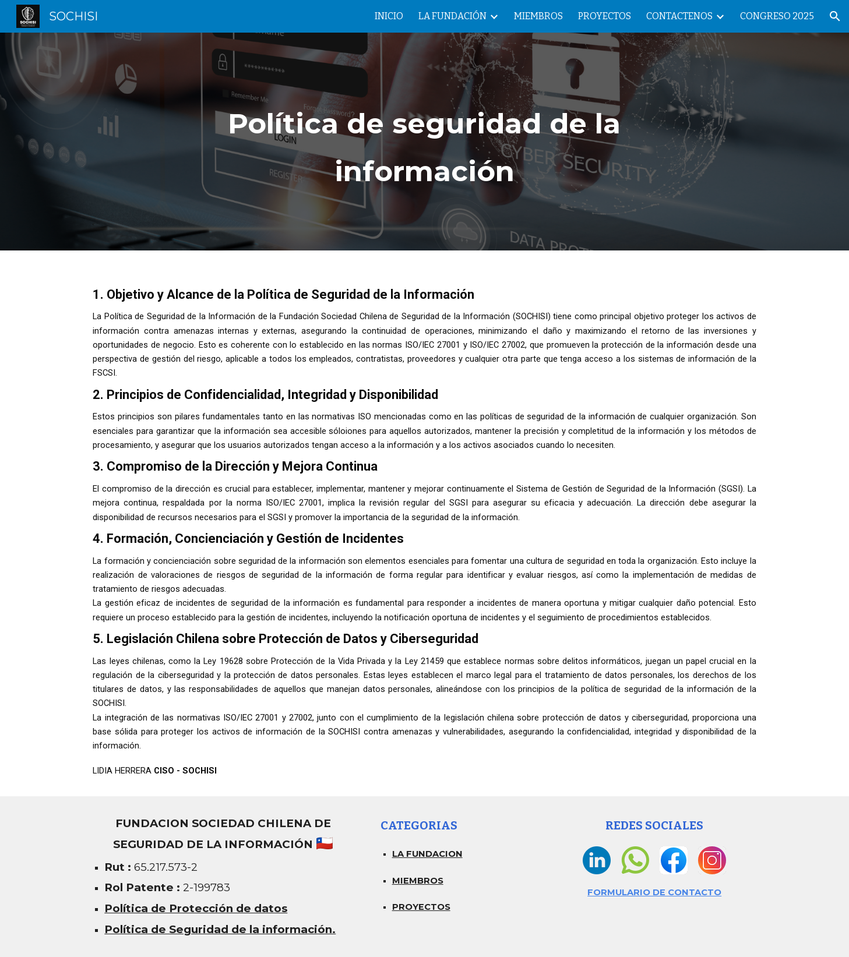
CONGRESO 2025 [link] (777, 16)
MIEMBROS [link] (538, 16)
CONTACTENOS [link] (679, 16)
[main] (424, 142)
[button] (835, 16)
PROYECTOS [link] (604, 16)
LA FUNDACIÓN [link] (452, 16)
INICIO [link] (389, 16)
